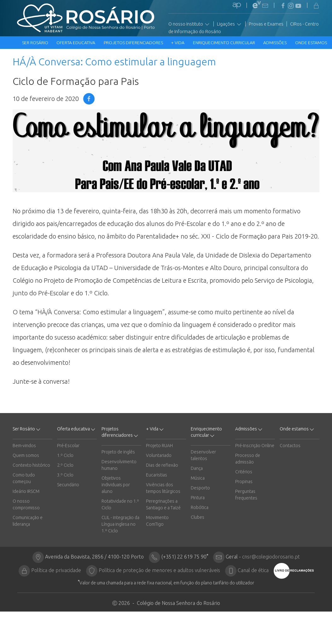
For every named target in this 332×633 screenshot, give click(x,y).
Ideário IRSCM (26, 491)
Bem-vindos (24, 445)
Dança (197, 468)
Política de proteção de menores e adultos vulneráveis (159, 570)
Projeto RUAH (159, 445)
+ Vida (178, 42)
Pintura (198, 497)
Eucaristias (156, 474)
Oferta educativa (76, 42)
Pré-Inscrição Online (254, 445)
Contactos (290, 445)
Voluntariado (159, 455)
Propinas (244, 481)
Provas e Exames (266, 24)
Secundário (68, 484)
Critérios (243, 471)
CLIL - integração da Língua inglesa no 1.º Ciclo (120, 524)
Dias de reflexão (162, 465)
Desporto (200, 487)
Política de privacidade (56, 570)
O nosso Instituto (189, 24)
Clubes (197, 517)
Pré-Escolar (68, 445)
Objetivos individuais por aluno (116, 485)
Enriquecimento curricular (224, 42)
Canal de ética (253, 570)
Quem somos (26, 455)
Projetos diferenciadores (134, 42)
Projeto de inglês (118, 451)
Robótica (199, 507)
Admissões (275, 42)
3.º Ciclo (65, 474)
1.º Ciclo (65, 455)
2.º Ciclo (65, 465)
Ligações (229, 24)
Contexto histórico (31, 465)
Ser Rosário (35, 42)
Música (198, 478)
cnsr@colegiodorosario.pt (271, 556)
